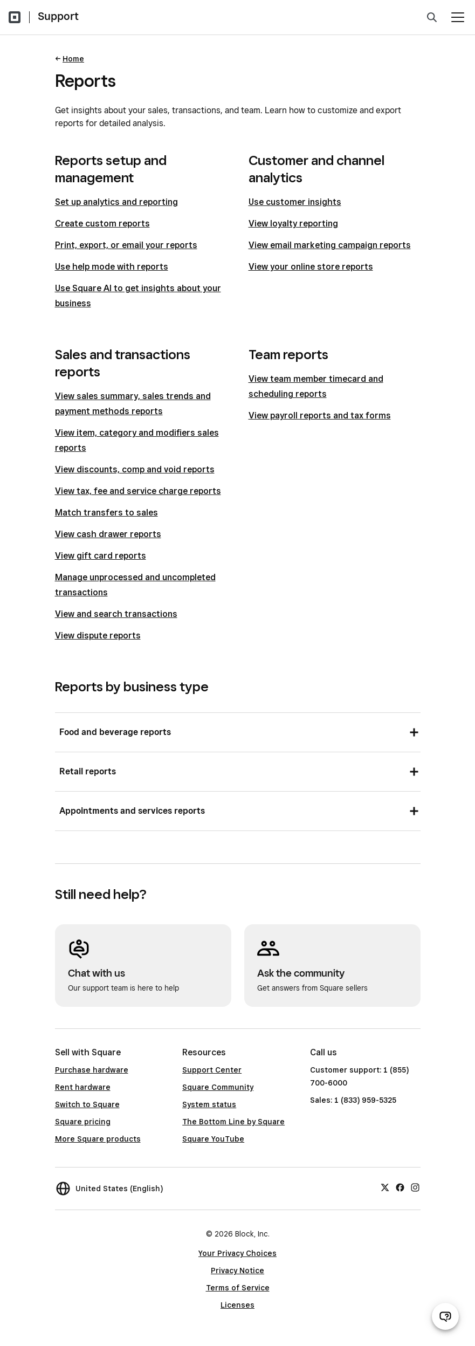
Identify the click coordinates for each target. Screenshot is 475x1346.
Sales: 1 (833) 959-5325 (353, 1100)
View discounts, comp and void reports (135, 469)
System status (209, 1104)
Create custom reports (102, 223)
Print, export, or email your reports (126, 245)
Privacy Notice (237, 1270)
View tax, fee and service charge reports (138, 491)
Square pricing (83, 1121)
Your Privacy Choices (237, 1253)
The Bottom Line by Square (233, 1121)
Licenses (237, 1305)
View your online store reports (311, 267)
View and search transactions (116, 614)
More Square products (98, 1139)
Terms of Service (238, 1287)
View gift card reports (100, 556)
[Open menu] (458, 17)
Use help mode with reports (111, 267)
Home (73, 58)
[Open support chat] (445, 1316)
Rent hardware (83, 1087)
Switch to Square (87, 1104)
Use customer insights (295, 202)
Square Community (217, 1087)
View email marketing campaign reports (330, 245)
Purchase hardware (91, 1070)
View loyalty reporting (293, 223)
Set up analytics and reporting (116, 202)
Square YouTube (213, 1139)
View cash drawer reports (108, 534)
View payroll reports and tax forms (320, 415)
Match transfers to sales (106, 512)
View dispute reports (98, 635)
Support (58, 16)
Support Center (212, 1070)
